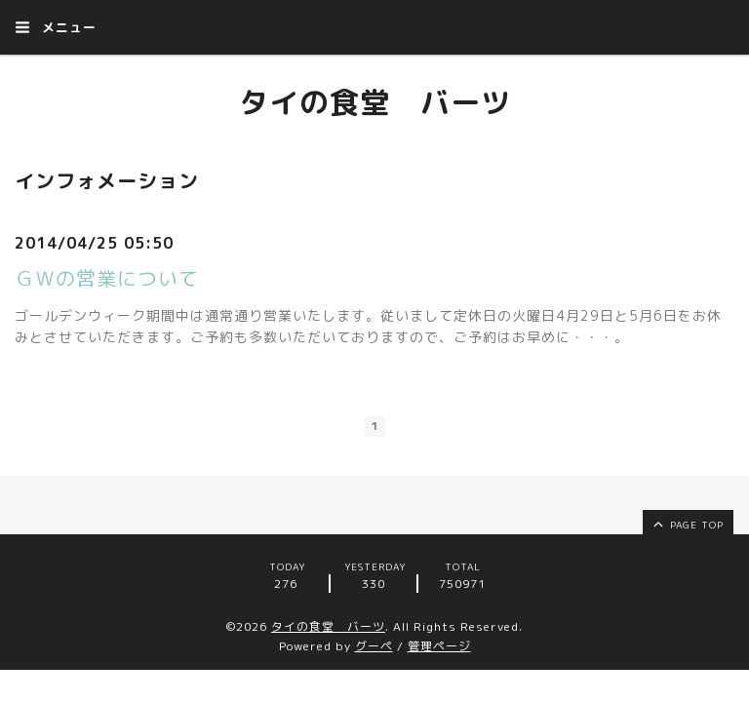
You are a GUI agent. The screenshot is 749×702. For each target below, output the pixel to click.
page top (687, 523)
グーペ (374, 646)
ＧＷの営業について (107, 278)
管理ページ (439, 646)
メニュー (56, 27)
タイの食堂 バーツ (375, 102)
